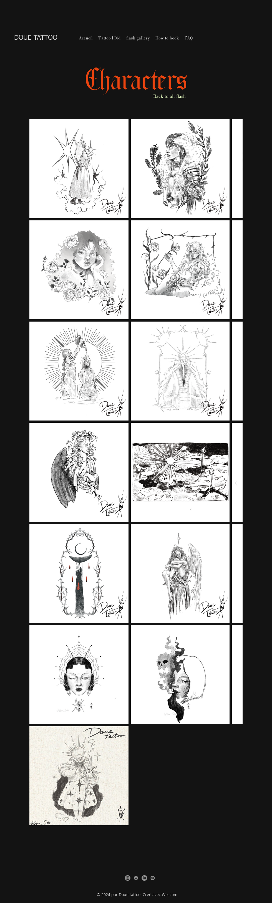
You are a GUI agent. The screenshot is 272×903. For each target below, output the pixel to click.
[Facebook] (136, 878)
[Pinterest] (152, 878)
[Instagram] (127, 878)
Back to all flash (169, 96)
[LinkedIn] (144, 878)
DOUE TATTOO (35, 37)
